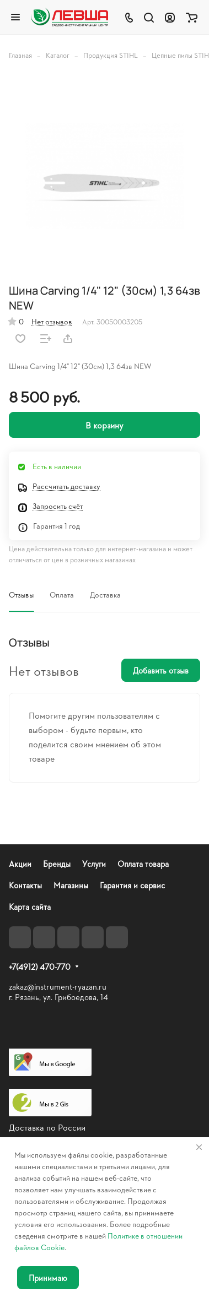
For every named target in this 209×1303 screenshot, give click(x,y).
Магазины (70, 885)
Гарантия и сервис (132, 885)
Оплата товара (143, 864)
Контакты (25, 885)
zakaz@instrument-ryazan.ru (57, 986)
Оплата (62, 594)
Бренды (57, 864)
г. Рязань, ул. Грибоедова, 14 (58, 997)
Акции (20, 864)
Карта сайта (30, 907)
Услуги (94, 864)
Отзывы (21, 594)
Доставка (105, 594)
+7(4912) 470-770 (40, 967)
